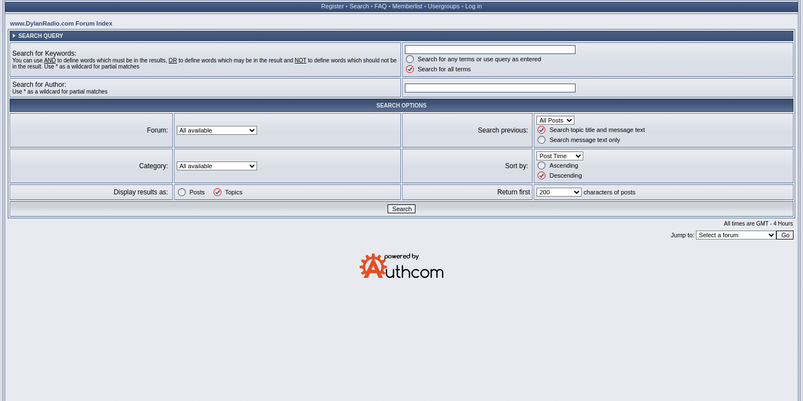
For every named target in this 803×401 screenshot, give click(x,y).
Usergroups (443, 6)
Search (359, 6)
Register (332, 6)
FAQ (381, 6)
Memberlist (408, 6)
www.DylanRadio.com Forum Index (61, 23)
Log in (473, 6)
